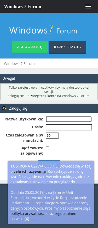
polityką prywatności (27, 213)
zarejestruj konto (43, 96)
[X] (27, 218)
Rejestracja (67, 47)
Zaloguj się (30, 47)
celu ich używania (30, 171)
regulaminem (66, 213)
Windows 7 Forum (22, 6)
